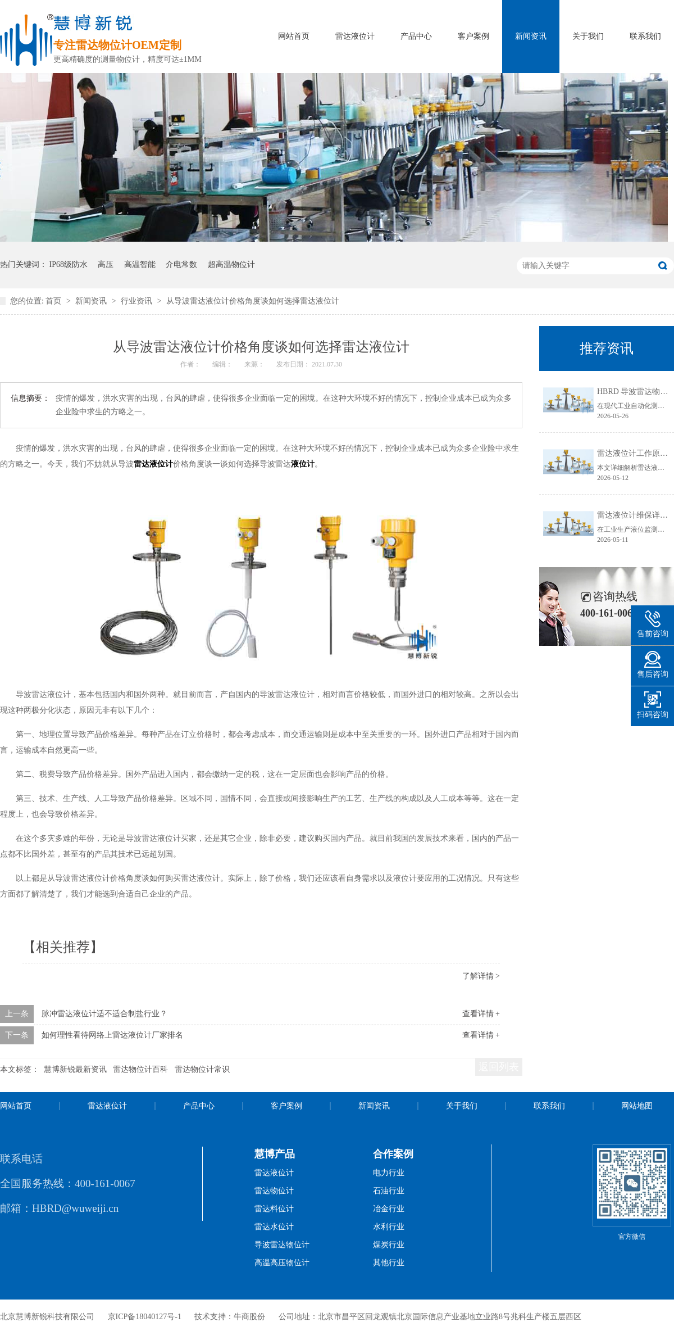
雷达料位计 (274, 1209)
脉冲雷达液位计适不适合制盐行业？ (104, 1013)
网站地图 (637, 1106)
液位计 (303, 464)
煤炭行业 (388, 1245)
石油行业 (388, 1191)
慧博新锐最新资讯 (75, 1069)
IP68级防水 (68, 264)
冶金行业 (388, 1209)
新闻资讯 (531, 36)
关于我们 (588, 36)
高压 (105, 264)
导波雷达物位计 (281, 1245)
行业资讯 (137, 301)
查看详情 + (481, 1013)
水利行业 (388, 1227)
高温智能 (140, 264)
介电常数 (181, 264)
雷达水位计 (274, 1227)
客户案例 (473, 36)
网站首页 (293, 36)
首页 (54, 301)
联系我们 (645, 36)
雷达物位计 (274, 1191)
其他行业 (388, 1262)
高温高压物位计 (281, 1262)
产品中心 (416, 36)
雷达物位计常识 (202, 1069)
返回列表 (499, 1066)
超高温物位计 (231, 264)
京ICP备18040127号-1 (144, 1316)
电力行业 (388, 1173)
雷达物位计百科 (140, 1069)
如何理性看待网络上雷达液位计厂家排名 (112, 1035)
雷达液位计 (355, 36)
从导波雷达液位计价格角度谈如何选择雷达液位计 (252, 301)
